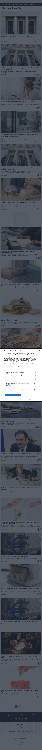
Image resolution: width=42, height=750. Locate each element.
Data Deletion (14, 399)
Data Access (21, 399)
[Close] (40, 351)
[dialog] (21, 375)
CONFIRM (13, 395)
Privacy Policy (27, 399)
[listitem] (21, 370)
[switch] (35, 372)
